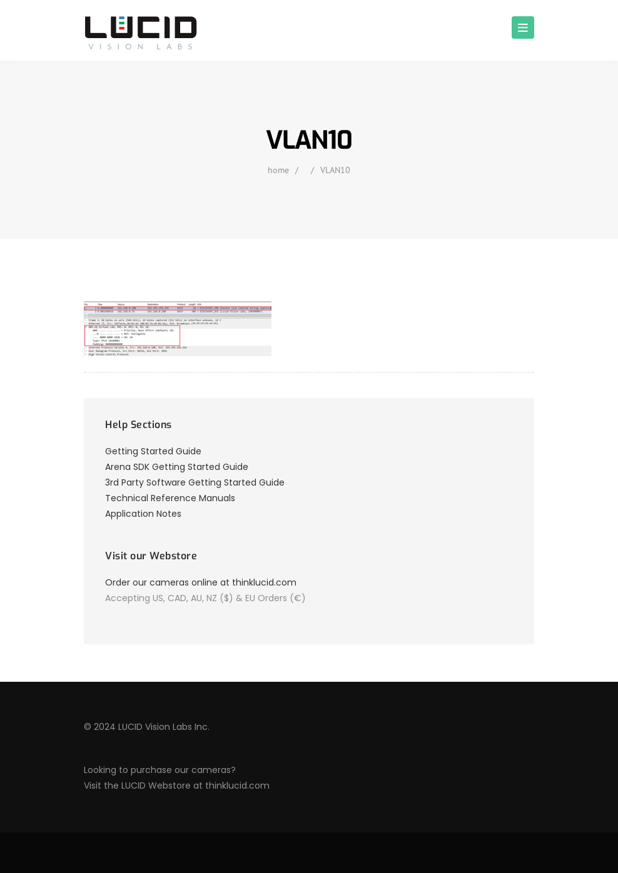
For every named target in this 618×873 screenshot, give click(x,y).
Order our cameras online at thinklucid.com (200, 582)
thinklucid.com (237, 785)
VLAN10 (335, 170)
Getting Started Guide (153, 451)
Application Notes (143, 513)
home (278, 170)
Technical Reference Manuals (170, 498)
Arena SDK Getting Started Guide (176, 467)
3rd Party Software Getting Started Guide (195, 482)
